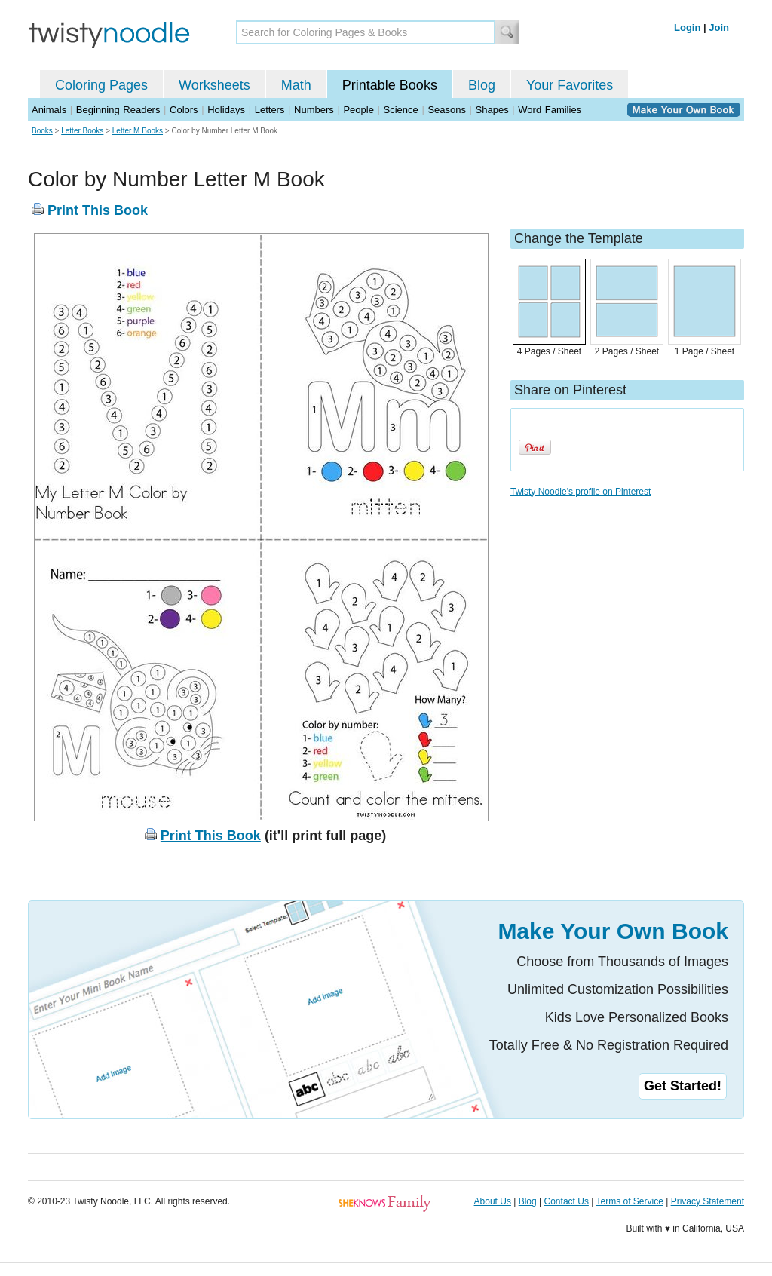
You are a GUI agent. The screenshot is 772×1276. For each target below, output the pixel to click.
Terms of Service (629, 1201)
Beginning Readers (118, 109)
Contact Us (566, 1201)
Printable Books (389, 85)
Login (687, 27)
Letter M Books (137, 131)
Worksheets (214, 85)
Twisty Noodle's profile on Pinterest (580, 491)
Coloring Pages (101, 85)
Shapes (492, 109)
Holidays (226, 109)
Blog (481, 85)
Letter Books (82, 131)
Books (42, 131)
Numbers (314, 109)
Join (719, 27)
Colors (184, 109)
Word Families (549, 109)
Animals (49, 109)
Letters (270, 109)
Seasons (446, 109)
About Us (492, 1201)
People (358, 109)
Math (296, 85)
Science (401, 109)
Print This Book (97, 210)
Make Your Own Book (613, 931)
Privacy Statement (707, 1201)
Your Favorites (569, 85)
